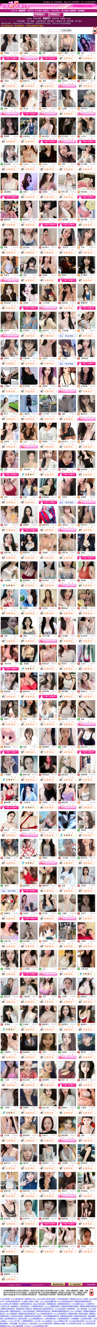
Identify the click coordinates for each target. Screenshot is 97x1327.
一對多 (54, 303)
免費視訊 (15, 53)
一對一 (16, 192)
